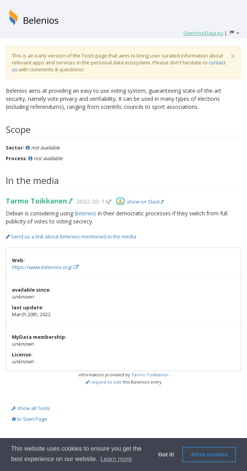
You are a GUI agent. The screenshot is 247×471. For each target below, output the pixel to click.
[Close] (233, 56)
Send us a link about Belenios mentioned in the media (71, 236)
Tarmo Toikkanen (39, 200)
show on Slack (145, 201)
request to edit (103, 382)
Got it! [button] (166, 454)
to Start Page (29, 418)
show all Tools (30, 408)
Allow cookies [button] (209, 454)
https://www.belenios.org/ (45, 267)
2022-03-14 (93, 201)
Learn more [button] (116, 459)
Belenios (41, 20)
